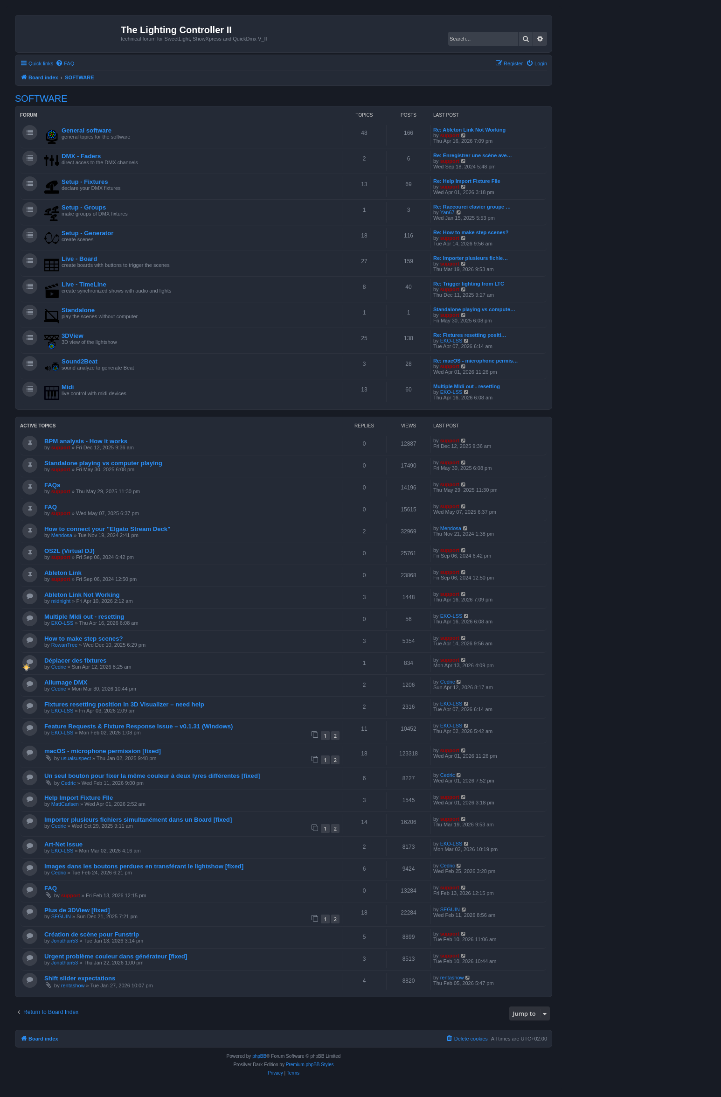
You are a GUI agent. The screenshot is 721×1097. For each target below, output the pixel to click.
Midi (68, 387)
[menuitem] (64, 63)
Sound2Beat (79, 361)
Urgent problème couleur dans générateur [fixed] (115, 956)
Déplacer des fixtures (75, 660)
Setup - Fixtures (85, 181)
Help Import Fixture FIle (78, 797)
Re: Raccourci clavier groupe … (472, 207)
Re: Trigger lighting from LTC (468, 283)
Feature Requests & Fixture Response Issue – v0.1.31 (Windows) (138, 726)
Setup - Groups (84, 207)
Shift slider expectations (79, 978)
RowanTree (64, 645)
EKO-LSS (451, 340)
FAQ (50, 506)
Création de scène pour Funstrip (91, 934)
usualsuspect (76, 758)
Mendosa (61, 535)
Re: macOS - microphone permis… (475, 360)
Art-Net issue (63, 844)
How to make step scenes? (83, 638)
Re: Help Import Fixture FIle (466, 181)
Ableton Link (63, 572)
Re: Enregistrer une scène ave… (472, 155)
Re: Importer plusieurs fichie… (470, 258)
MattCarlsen (65, 804)
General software (86, 130)
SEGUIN (61, 916)
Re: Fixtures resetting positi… (469, 335)
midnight (61, 601)
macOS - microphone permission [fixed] (102, 751)
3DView (72, 335)
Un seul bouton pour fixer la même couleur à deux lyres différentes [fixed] (152, 775)
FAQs (52, 485)
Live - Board (79, 258)
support (449, 135)
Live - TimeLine (84, 284)
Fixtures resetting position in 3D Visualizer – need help (124, 704)
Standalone (78, 310)
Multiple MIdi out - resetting (466, 386)
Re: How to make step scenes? (470, 232)
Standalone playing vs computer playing (103, 463)
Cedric (58, 667)
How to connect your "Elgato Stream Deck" (107, 528)
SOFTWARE (41, 98)
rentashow (73, 985)
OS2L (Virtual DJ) (69, 550)
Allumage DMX (65, 682)
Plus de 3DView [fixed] (77, 910)
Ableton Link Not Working (82, 594)
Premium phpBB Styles (310, 1064)
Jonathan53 (64, 940)
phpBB (259, 1056)
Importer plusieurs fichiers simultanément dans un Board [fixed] (138, 819)
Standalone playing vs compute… (474, 309)
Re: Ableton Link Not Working (469, 130)
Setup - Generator (87, 233)
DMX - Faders (81, 156)
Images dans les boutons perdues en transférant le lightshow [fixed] (143, 866)
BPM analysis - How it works (85, 441)
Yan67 (447, 212)
